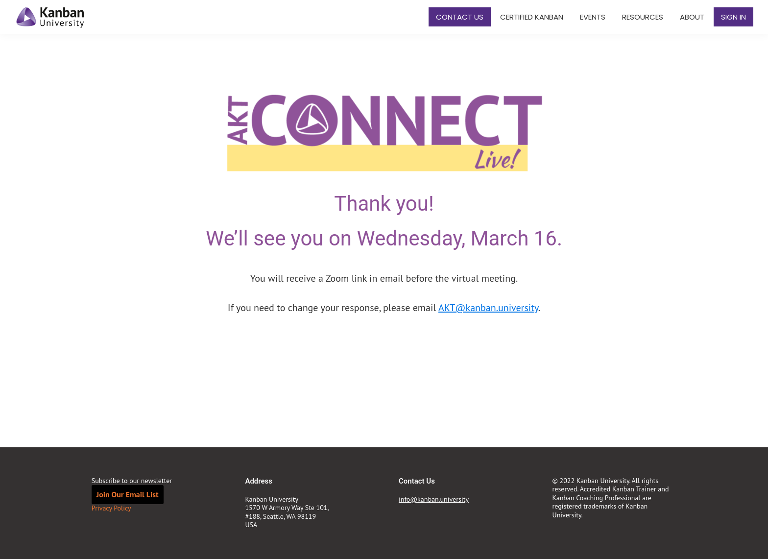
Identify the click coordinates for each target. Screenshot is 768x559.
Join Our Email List (127, 494)
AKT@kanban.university (488, 307)
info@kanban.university (434, 499)
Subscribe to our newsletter (132, 480)
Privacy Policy (111, 508)
